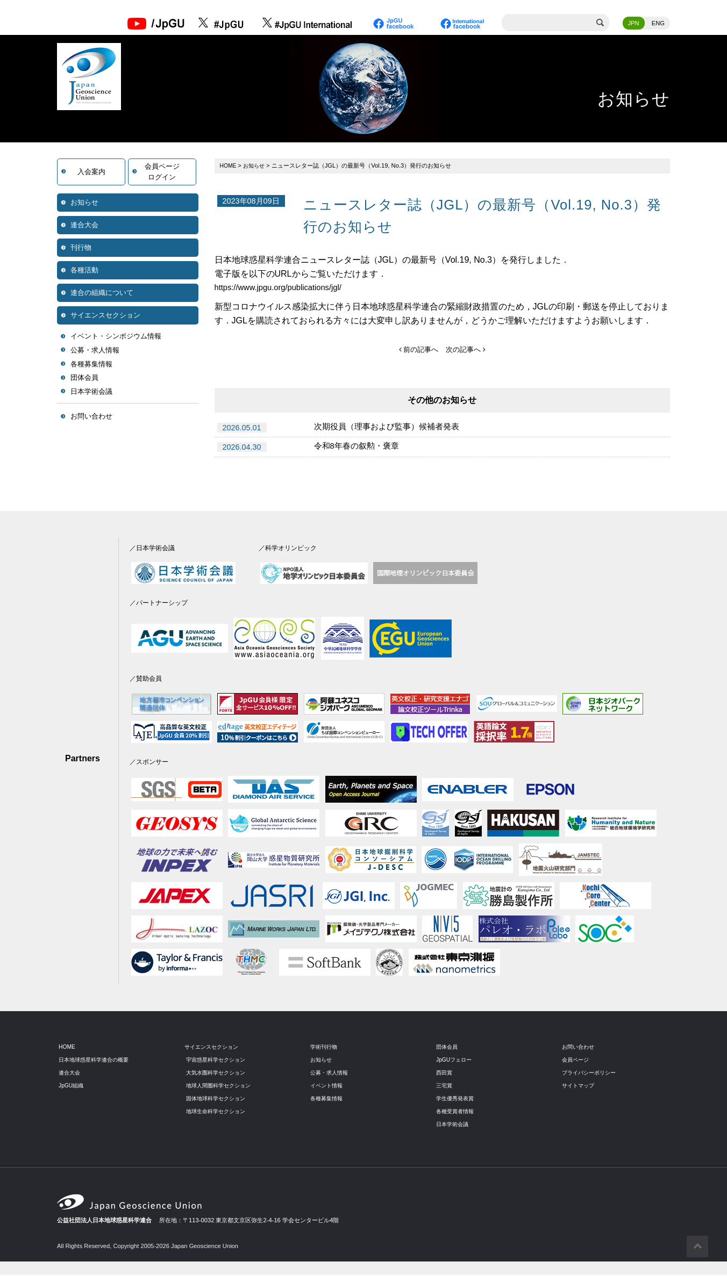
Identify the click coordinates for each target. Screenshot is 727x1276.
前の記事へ (417, 350)
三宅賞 (445, 1086)
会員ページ (576, 1060)
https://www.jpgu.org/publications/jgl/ (284, 288)
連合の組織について (101, 294)
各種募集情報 (91, 365)
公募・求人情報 (94, 351)
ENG (658, 24)
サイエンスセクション (105, 316)
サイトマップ (579, 1086)
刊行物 (80, 248)
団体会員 (84, 378)
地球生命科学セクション (218, 1111)
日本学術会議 (91, 392)
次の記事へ (467, 350)
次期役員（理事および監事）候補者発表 (391, 428)
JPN (633, 24)
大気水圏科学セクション (218, 1073)
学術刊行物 (325, 1047)
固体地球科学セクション (218, 1098)
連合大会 (84, 226)
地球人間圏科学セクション (221, 1086)
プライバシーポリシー (591, 1073)
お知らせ (84, 203)
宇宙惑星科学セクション (218, 1060)
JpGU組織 (72, 1086)
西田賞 (445, 1073)
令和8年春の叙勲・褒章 (359, 447)
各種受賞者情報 (456, 1111)
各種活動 (84, 271)
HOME (229, 166)
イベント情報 (328, 1086)
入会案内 (91, 173)
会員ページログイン (162, 172)
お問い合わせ (91, 417)
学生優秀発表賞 (456, 1098)
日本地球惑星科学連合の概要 (97, 1060)
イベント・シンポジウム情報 (115, 337)
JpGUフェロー (455, 1060)
